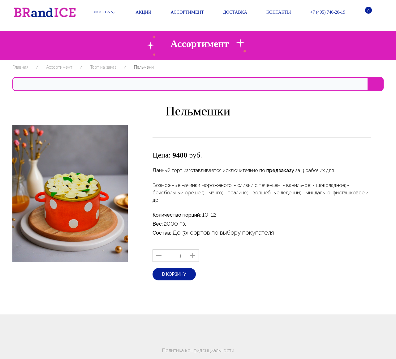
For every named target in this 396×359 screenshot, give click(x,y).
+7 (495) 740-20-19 (322, 12)
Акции (138, 12)
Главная (20, 67)
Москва (104, 12)
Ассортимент (182, 12)
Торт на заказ (103, 67)
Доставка (230, 12)
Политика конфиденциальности (198, 350)
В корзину (174, 274)
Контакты (273, 12)
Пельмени (144, 67)
